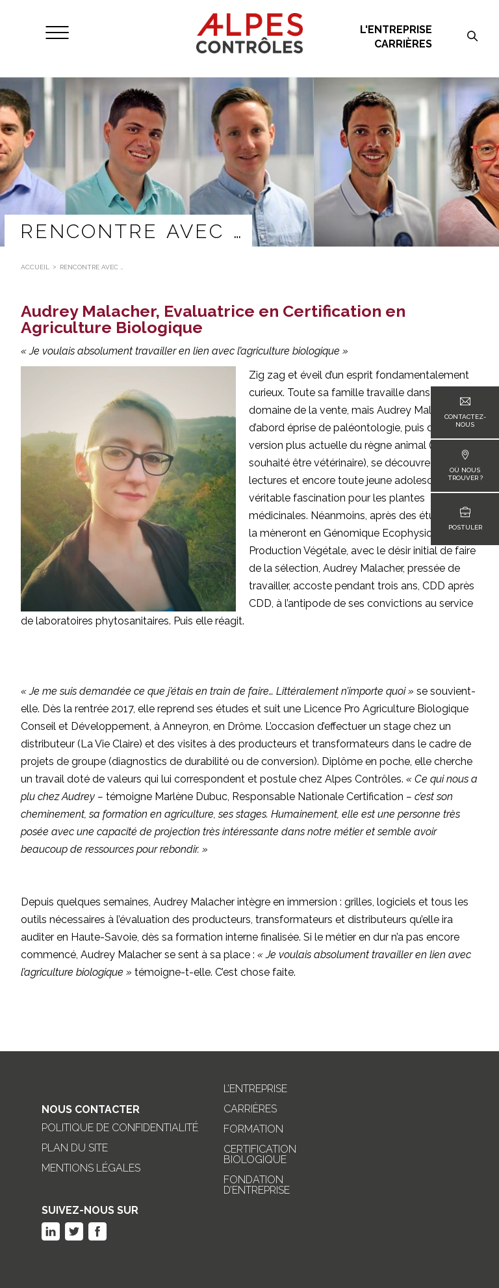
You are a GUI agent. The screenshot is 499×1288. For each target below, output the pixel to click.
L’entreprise (255, 1089)
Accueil (35, 267)
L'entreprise (396, 30)
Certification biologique (260, 1154)
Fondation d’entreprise (257, 1185)
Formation (253, 1129)
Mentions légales (91, 1168)
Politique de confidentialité (120, 1128)
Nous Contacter (91, 1109)
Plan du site (75, 1148)
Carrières (403, 44)
